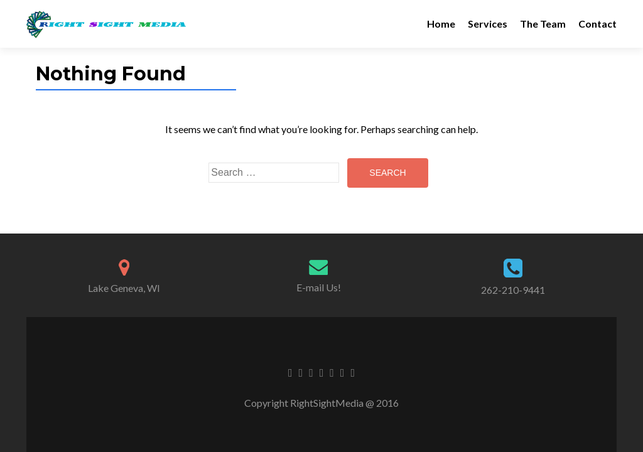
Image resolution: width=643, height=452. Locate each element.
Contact (597, 24)
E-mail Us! (318, 287)
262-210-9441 (513, 290)
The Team (543, 24)
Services (487, 24)
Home (441, 24)
